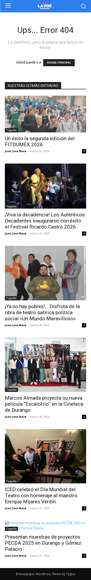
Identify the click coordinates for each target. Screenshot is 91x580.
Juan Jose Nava (15, 151)
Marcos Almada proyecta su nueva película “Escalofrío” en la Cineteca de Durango (44, 404)
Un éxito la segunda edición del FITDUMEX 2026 (40, 141)
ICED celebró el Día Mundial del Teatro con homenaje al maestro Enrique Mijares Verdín (41, 496)
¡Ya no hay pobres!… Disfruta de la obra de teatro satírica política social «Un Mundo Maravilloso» (42, 313)
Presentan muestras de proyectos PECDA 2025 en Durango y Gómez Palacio (43, 543)
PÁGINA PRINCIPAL (59, 62)
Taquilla (11, 130)
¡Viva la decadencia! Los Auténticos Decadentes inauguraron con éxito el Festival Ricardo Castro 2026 (45, 221)
